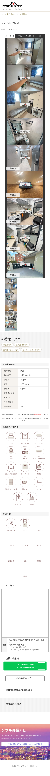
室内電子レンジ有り (11, 350)
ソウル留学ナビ (25, 744)
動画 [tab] (40, 36)
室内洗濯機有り (22, 345)
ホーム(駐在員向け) (8, 14)
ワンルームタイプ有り (31, 350)
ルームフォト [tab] (10, 35)
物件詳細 (23, 14)
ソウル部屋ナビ (13, 744)
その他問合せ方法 (25, 678)
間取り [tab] (21, 35)
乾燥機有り (7, 345)
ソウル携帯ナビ (36, 744)
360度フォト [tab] (30, 35)
